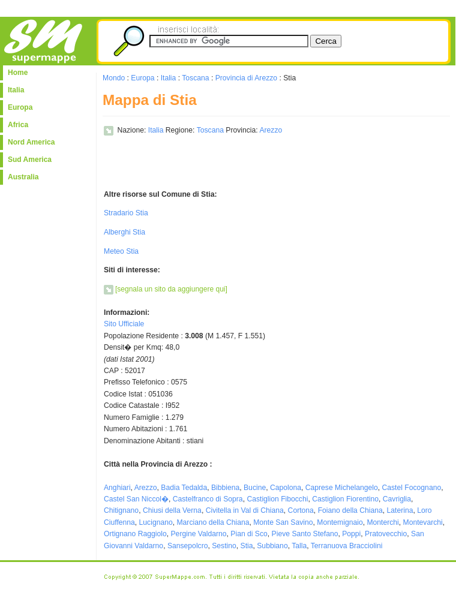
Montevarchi (423, 522)
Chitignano (121, 510)
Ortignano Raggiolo (135, 534)
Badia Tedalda (184, 487)
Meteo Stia (121, 251)
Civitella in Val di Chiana (245, 510)
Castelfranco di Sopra (208, 499)
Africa (18, 125)
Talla (299, 546)
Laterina (400, 510)
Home (18, 72)
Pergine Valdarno (199, 534)
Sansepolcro (187, 546)
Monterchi (382, 522)
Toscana (195, 78)
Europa (20, 107)
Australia (23, 177)
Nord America (31, 142)
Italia (16, 90)
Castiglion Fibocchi (277, 499)
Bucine (255, 487)
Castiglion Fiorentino (345, 499)
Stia (247, 546)
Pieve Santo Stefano (305, 534)
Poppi (351, 534)
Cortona (301, 510)
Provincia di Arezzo (246, 78)
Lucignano (156, 522)
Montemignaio (339, 522)
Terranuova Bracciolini (347, 546)
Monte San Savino (283, 522)
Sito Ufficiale (124, 324)
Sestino (224, 546)
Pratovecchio (386, 534)
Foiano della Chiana (350, 510)
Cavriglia (397, 499)
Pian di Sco (249, 534)
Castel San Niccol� (136, 499)
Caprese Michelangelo (341, 487)
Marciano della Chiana (212, 522)
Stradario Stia (126, 213)
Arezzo (270, 130)
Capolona (285, 487)
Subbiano (272, 546)
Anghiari (117, 487)
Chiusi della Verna (172, 510)
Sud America (30, 159)
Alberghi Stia (124, 232)
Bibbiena (225, 487)
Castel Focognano (412, 487)
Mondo (114, 78)
